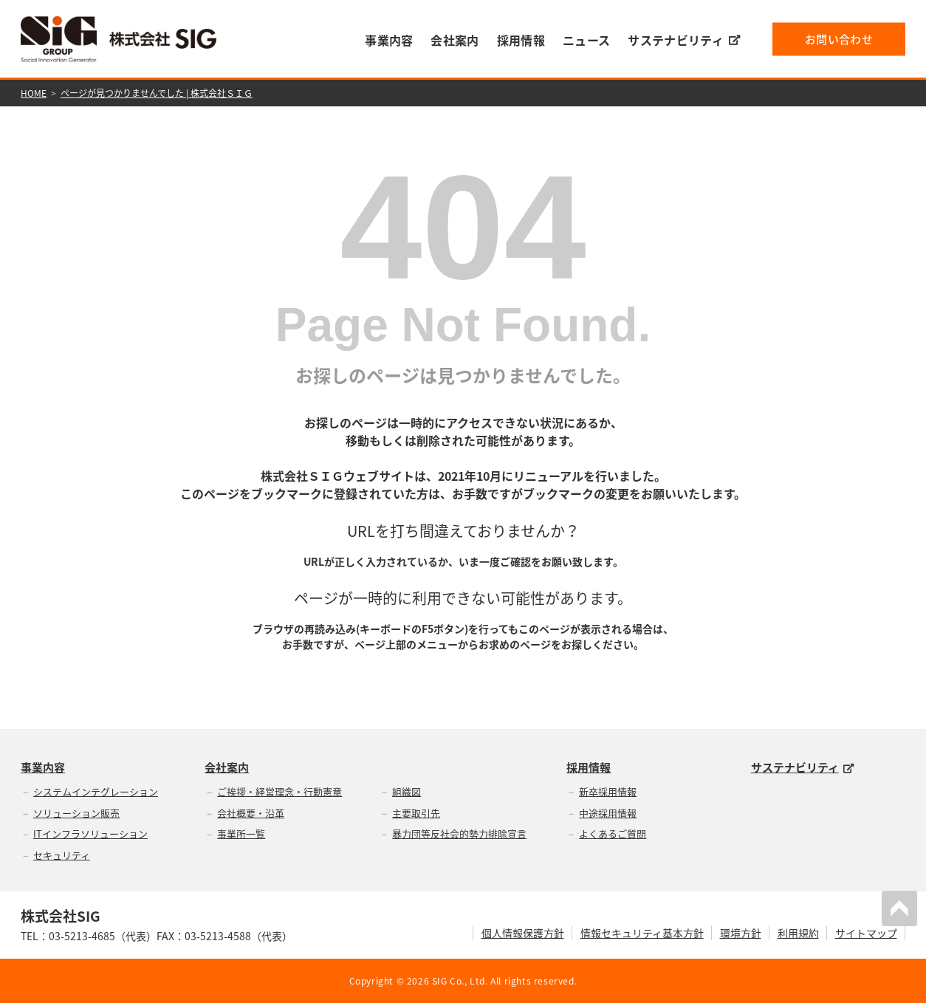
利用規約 (798, 933)
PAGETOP (899, 908)
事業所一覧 (241, 833)
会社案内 (455, 40)
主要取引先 (416, 813)
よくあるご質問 (612, 833)
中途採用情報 (608, 813)
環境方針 (740, 933)
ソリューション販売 (76, 813)
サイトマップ (866, 933)
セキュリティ (61, 855)
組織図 (406, 791)
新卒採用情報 (608, 791)
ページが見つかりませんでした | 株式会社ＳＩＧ (157, 93)
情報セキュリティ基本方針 (642, 933)
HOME (34, 93)
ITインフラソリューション (90, 833)
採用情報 (521, 40)
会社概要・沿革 (250, 813)
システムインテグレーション (95, 791)
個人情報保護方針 (522, 933)
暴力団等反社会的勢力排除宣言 (459, 833)
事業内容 (389, 40)
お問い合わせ (839, 38)
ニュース (586, 40)
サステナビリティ (684, 40)
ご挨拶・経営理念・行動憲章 (279, 791)
